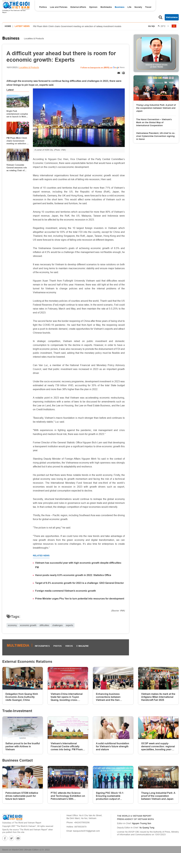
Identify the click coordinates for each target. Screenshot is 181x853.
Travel (148, 7)
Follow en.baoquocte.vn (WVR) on (96, 67)
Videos (69, 646)
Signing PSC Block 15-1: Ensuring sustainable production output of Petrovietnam (110, 796)
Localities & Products (34, 38)
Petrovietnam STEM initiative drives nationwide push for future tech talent (21, 795)
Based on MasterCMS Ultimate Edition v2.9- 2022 (26, 849)
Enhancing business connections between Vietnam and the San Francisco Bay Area (108, 697)
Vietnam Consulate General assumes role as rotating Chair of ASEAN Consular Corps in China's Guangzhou (17, 168)
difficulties (44, 625)
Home (8, 26)
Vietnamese (172, 17)
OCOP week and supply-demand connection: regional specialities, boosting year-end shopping (158, 746)
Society (138, 7)
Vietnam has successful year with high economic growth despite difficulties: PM (78, 565)
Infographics (42, 646)
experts (69, 625)
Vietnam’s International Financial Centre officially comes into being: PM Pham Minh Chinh (67, 746)
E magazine (82, 646)
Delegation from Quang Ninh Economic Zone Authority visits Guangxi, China (21, 697)
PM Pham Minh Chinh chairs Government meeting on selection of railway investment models (77, 26)
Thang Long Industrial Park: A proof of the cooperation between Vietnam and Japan (156, 108)
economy (12, 625)
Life (129, 7)
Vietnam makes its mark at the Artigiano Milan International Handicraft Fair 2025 (158, 697)
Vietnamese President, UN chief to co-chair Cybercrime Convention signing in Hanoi (155, 136)
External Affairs (78, 7)
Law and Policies (58, 7)
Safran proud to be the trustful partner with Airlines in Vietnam (22, 746)
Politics (43, 7)
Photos (57, 646)
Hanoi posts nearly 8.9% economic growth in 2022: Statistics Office (73, 575)
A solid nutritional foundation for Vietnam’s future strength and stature (112, 746)
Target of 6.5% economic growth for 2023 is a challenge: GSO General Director (79, 583)
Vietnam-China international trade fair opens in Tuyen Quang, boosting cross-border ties (67, 697)
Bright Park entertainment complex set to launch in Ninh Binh (17, 114)
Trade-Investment (17, 711)
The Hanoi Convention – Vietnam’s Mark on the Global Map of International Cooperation (154, 122)
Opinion (93, 7)
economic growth (28, 625)
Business (119, 7)
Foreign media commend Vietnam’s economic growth (65, 590)
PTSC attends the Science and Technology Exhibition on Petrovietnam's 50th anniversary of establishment (68, 796)
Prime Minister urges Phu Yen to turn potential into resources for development (79, 598)
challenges (57, 625)
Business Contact (17, 760)
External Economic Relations (27, 661)
